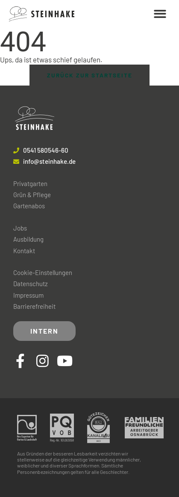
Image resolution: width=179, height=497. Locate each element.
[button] (160, 14)
